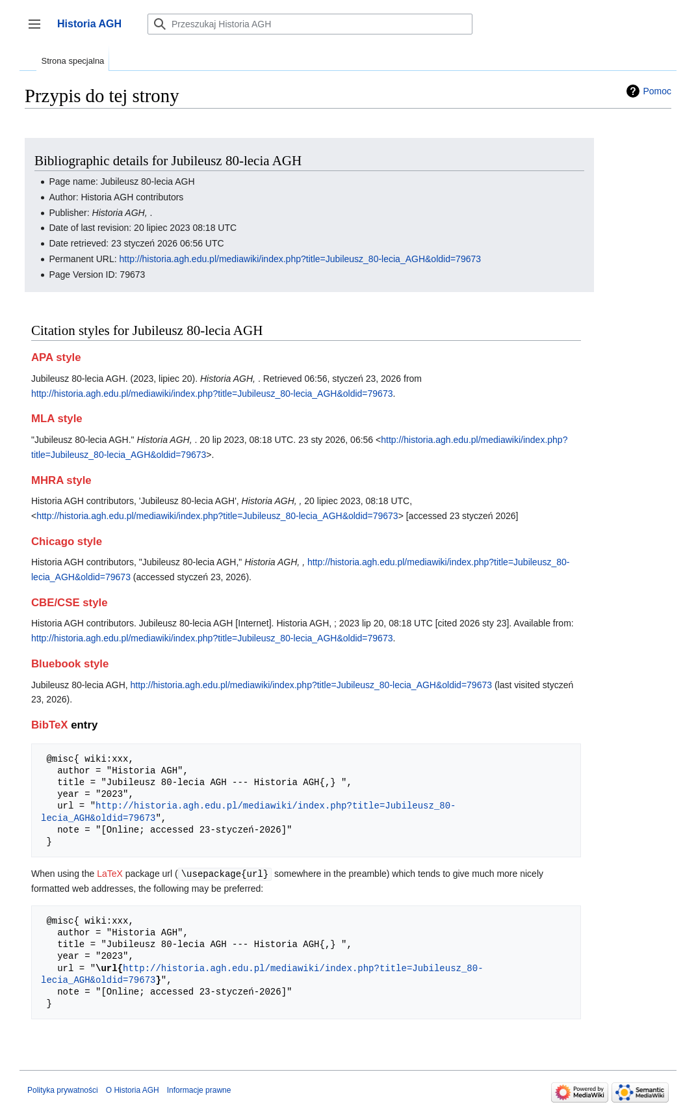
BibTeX (49, 725)
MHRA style (61, 480)
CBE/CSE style (69, 602)
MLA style (57, 418)
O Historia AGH (132, 1089)
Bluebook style (70, 664)
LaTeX (110, 873)
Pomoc (657, 91)
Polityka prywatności (62, 1089)
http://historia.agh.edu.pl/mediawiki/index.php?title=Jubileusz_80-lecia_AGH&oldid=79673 (300, 259)
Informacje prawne (199, 1089)
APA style (56, 357)
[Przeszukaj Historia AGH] (310, 24)
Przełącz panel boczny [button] (38, 30)
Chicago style (66, 541)
